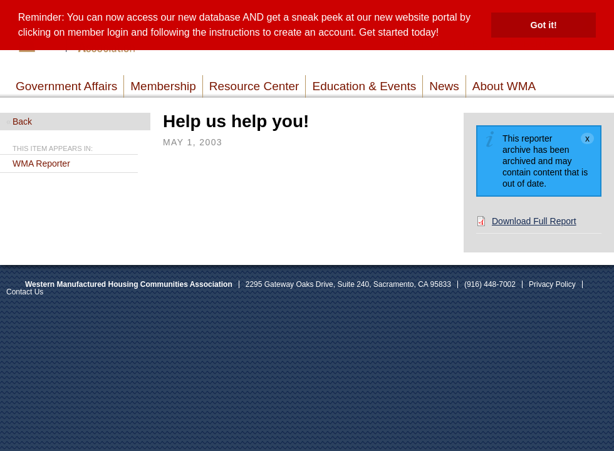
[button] (443, 34)
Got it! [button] (544, 25)
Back (22, 122)
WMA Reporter (41, 163)
